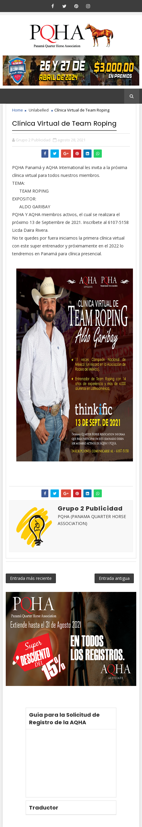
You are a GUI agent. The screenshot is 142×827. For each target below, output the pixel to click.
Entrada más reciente (31, 578)
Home (17, 110)
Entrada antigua (114, 578)
